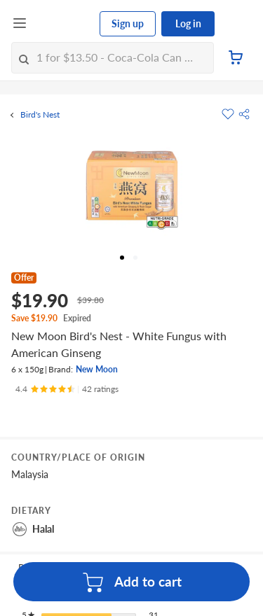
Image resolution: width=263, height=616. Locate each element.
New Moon (97, 369)
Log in (188, 23)
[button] (244, 114)
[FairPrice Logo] (64, 23)
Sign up (128, 23)
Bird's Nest (40, 115)
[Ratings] (67, 389)
